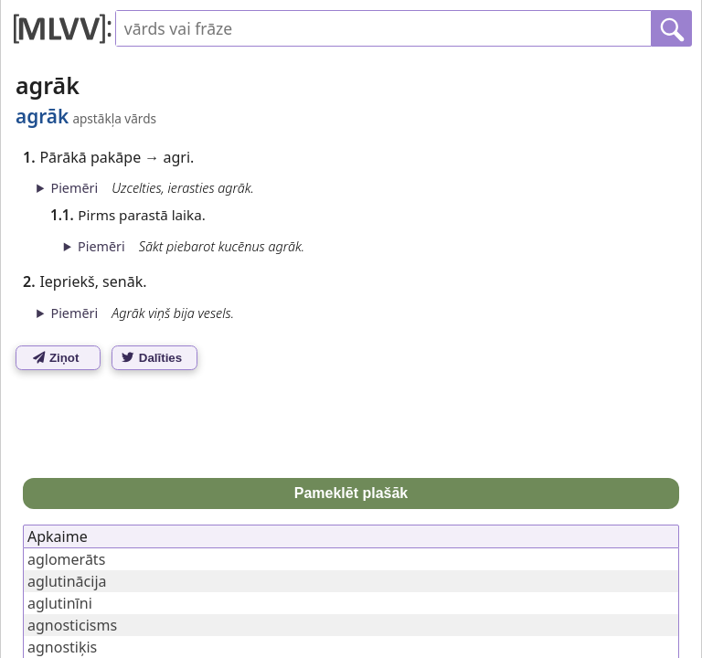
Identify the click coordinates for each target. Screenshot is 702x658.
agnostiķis (62, 647)
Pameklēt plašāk (351, 493)
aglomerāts (66, 559)
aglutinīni (59, 603)
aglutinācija (67, 581)
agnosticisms (72, 625)
